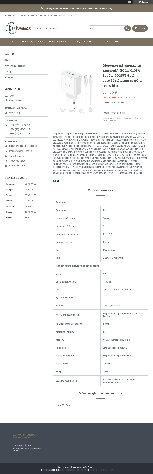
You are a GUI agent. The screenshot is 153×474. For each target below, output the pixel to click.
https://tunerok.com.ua (20, 151)
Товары (9, 71)
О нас (99, 41)
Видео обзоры (83, 41)
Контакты (112, 41)
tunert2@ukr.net (17, 156)
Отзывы (9, 77)
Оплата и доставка (32, 41)
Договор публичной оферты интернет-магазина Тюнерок (27, 448)
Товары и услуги (57, 41)
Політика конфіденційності (101, 470)
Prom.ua (91, 467)
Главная (12, 41)
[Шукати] (127, 28)
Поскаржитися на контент (76, 470)
